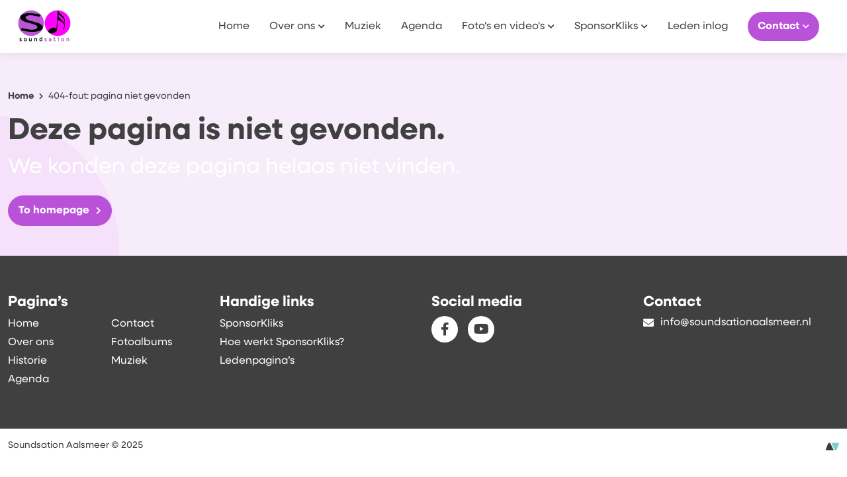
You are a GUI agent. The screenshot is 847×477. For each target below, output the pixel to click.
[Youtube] (481, 329)
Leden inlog (698, 26)
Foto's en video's (508, 26)
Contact (783, 26)
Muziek (363, 26)
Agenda (421, 26)
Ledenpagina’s (257, 361)
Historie (27, 361)
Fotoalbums (141, 342)
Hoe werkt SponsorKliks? (282, 342)
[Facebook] (444, 329)
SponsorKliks (611, 26)
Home (233, 26)
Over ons (297, 26)
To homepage (60, 210)
